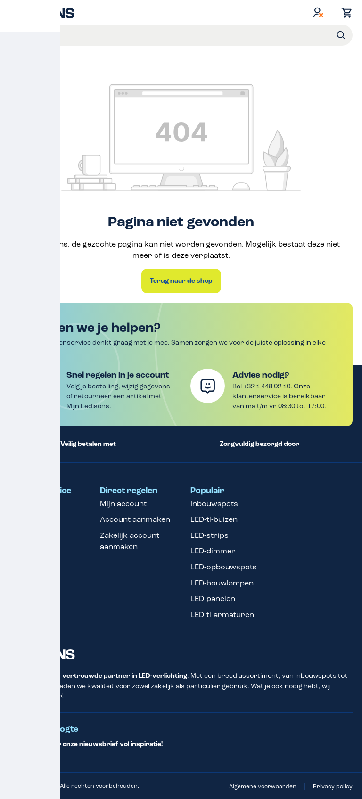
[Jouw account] (318, 12)
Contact (24, 503)
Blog (17, 625)
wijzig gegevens (146, 386)
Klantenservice (40, 491)
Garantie (25, 550)
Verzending (30, 609)
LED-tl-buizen (214, 519)
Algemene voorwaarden (262, 786)
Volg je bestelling (92, 386)
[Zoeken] (341, 35)
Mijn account (123, 503)
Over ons (26, 566)
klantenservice (256, 396)
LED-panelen (212, 598)
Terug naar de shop (181, 281)
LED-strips (209, 535)
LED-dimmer (213, 550)
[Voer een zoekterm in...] (193, 35)
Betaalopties (31, 519)
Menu (17, 34)
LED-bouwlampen (222, 582)
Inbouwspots (214, 503)
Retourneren (33, 535)
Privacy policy (333, 786)
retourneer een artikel (111, 396)
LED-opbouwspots (223, 566)
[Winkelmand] (345, 13)
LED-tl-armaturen (222, 614)
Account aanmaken (135, 519)
